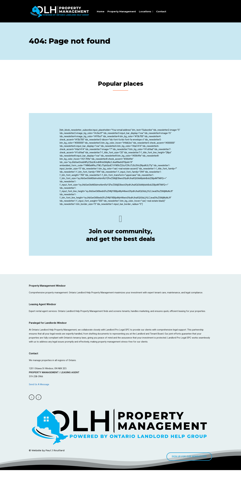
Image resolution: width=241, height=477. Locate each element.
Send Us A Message (39, 390)
